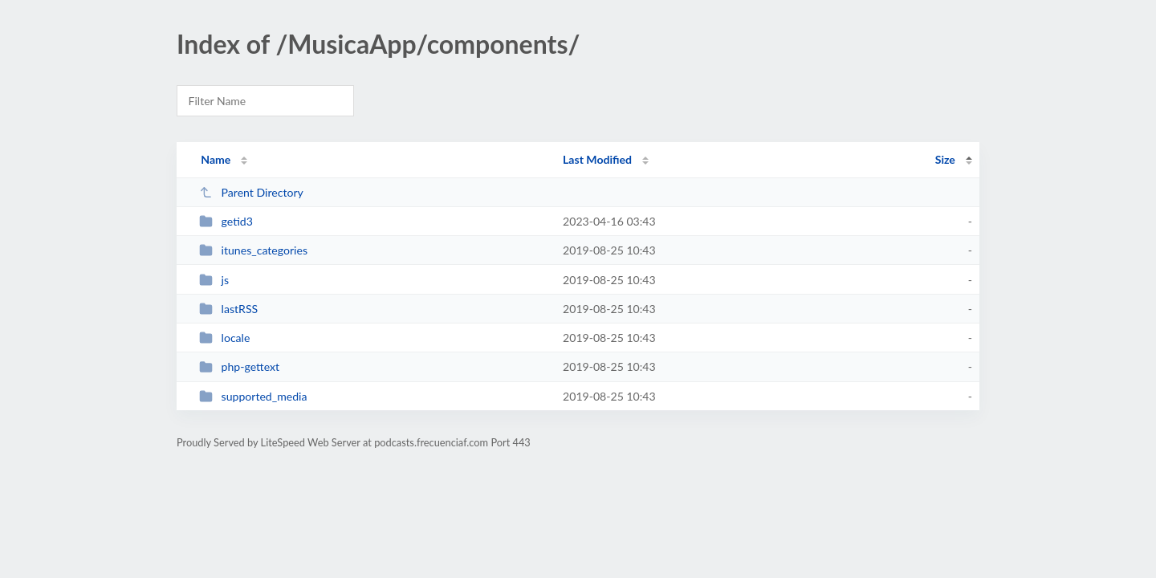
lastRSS (228, 308)
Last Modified (597, 159)
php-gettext (239, 366)
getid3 (226, 221)
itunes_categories (253, 250)
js (214, 280)
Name (215, 159)
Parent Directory (251, 192)
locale (224, 337)
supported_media (253, 396)
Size (945, 159)
